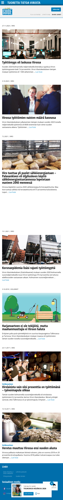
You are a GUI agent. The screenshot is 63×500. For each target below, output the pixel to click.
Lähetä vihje (46, 14)
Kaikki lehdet (56, 14)
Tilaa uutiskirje (35, 14)
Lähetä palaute (21, 472)
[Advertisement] (31, 211)
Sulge (52, 483)
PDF (38, 494)
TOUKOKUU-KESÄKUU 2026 (35, 488)
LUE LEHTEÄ (28, 494)
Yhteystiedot (7, 476)
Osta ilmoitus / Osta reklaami (8, 472)
